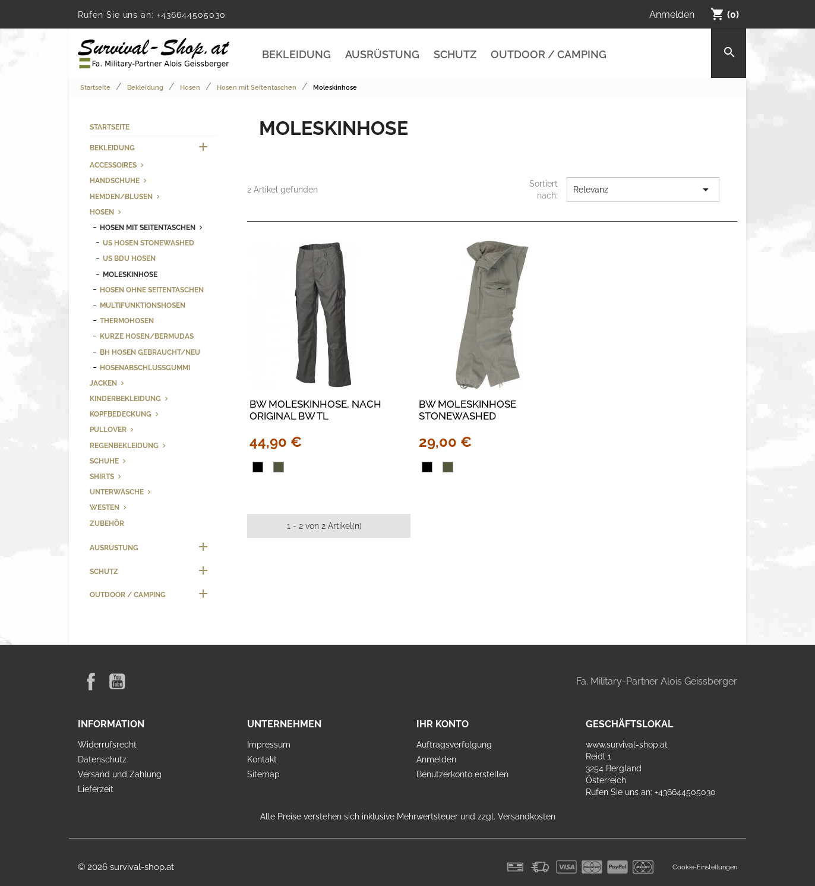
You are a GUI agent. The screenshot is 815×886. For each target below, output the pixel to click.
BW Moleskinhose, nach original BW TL (315, 410)
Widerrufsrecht (107, 744)
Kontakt (262, 759)
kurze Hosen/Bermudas (147, 336)
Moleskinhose (130, 274)
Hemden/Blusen (121, 196)
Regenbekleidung (124, 445)
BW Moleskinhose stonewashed (467, 410)
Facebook (91, 681)
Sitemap (263, 774)
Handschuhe (115, 180)
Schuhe (104, 460)
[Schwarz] (257, 467)
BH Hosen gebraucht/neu (150, 352)
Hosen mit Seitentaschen (147, 227)
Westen (104, 507)
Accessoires (113, 164)
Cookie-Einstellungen (704, 867)
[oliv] (278, 467)
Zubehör (107, 523)
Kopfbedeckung (120, 413)
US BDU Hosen (129, 258)
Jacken (103, 383)
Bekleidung (296, 54)
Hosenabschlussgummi (145, 367)
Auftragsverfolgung (454, 744)
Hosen (102, 211)
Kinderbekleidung (125, 398)
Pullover (108, 429)
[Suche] (728, 53)
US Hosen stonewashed (148, 242)
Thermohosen (127, 320)
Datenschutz (102, 759)
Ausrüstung (382, 54)
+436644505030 (191, 15)
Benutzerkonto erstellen (462, 774)
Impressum (268, 744)
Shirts (102, 476)
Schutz (455, 54)
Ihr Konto (442, 724)
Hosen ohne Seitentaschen (152, 289)
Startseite (109, 126)
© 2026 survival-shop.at (126, 867)
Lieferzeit (95, 789)
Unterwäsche (117, 491)
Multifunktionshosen (142, 305)
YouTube (117, 681)
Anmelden (436, 759)
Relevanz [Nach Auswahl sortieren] (643, 189)
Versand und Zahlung (120, 774)
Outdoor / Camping (548, 54)
